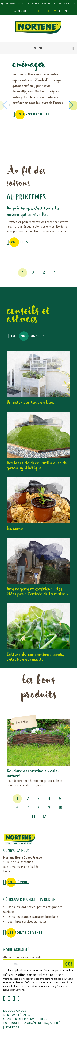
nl (60, 11)
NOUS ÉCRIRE (18, 882)
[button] (71, 105)
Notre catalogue (64, 3)
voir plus (19, 242)
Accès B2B (20, 11)
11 (33, 817)
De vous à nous (14, 1011)
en (66, 11)
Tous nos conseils (28, 336)
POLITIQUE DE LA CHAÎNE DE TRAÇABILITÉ (31, 1023)
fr (55, 11)
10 (60, 808)
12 (44, 817)
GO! (69, 964)
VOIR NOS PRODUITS (33, 114)
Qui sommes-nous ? (12, 3)
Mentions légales (16, 1015)
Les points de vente (39, 3)
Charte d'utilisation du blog (25, 1019)
